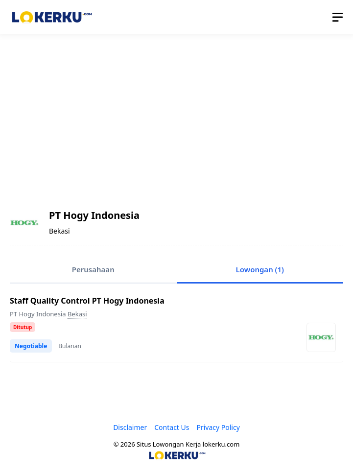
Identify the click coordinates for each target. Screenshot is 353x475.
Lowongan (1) (260, 269)
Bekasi (77, 313)
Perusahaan (93, 269)
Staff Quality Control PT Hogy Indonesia (87, 300)
